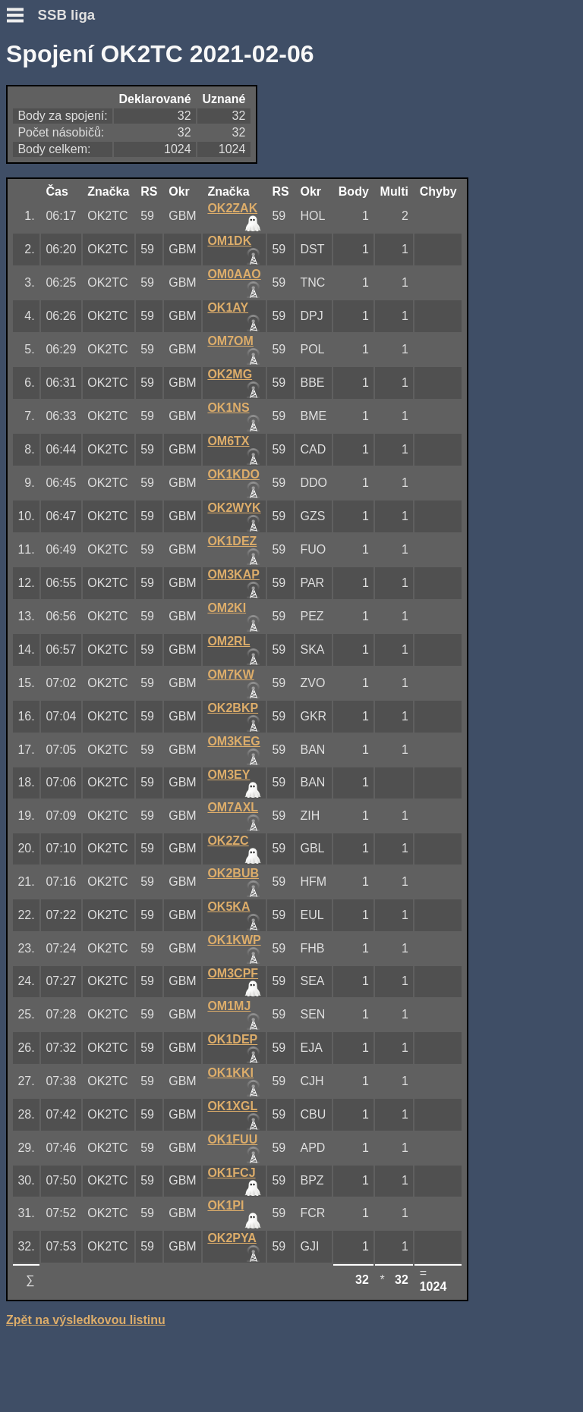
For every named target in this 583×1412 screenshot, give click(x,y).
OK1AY (227, 307)
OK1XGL (232, 1106)
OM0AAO (233, 274)
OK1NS (228, 407)
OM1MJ (229, 1005)
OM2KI (226, 607)
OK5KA (228, 906)
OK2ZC (227, 840)
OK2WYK (233, 507)
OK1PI (225, 1205)
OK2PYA (231, 1238)
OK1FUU (232, 1139)
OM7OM (230, 340)
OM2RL (228, 641)
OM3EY (228, 774)
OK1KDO (233, 474)
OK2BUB (233, 873)
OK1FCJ (231, 1172)
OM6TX (228, 441)
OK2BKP (232, 707)
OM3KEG (233, 741)
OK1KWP (233, 939)
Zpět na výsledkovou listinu (85, 1319)
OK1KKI (230, 1072)
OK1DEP (232, 1039)
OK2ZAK (232, 208)
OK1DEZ (232, 541)
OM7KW (230, 674)
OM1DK (229, 240)
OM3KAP (233, 574)
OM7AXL (232, 807)
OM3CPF (232, 973)
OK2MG (229, 374)
